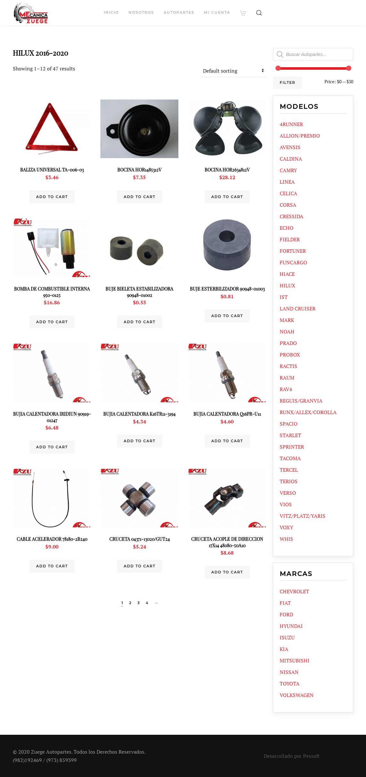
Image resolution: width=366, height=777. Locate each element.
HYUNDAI (291, 625)
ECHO (286, 227)
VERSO (288, 492)
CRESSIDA (291, 216)
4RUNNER (291, 124)
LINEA (287, 181)
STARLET (290, 435)
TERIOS (289, 481)
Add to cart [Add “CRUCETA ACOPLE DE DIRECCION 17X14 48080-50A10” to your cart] (227, 572)
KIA (284, 649)
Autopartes (179, 12)
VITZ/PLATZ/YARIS (302, 515)
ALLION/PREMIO (300, 135)
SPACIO (289, 423)
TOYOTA (290, 683)
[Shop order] (233, 70)
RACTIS (288, 366)
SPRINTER (292, 446)
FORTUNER (293, 250)
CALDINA (291, 158)
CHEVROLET (294, 591)
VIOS (286, 504)
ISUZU (287, 637)
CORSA (288, 204)
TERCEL (289, 469)
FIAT (285, 602)
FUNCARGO (293, 262)
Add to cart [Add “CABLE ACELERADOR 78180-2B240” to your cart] (52, 566)
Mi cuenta (217, 12)
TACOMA (290, 458)
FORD (286, 614)
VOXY (286, 527)
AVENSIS (290, 147)
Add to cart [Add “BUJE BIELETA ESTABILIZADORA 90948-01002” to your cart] (139, 322)
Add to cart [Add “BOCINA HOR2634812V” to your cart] (227, 197)
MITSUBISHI (294, 660)
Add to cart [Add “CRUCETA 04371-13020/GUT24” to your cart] (139, 566)
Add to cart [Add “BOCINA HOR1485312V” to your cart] (139, 197)
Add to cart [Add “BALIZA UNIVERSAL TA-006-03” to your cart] (52, 197)
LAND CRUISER (297, 308)
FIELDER (290, 239)
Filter (287, 82)
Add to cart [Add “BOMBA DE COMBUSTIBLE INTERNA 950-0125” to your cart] (52, 322)
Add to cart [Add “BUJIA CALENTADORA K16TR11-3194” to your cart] (139, 441)
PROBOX (290, 354)
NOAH (287, 331)
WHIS (286, 538)
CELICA (288, 193)
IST (284, 296)
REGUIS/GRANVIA (301, 400)
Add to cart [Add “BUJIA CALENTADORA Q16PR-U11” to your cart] (227, 441)
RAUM (287, 377)
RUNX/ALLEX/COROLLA (308, 412)
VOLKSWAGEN (297, 695)
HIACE (287, 273)
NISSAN (289, 672)
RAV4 (286, 389)
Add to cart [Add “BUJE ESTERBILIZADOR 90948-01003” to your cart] (227, 316)
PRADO (288, 343)
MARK (287, 320)
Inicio (111, 12)
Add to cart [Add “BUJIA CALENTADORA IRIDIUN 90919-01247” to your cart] (52, 447)
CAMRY (288, 170)
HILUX (287, 285)
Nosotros (141, 12)
